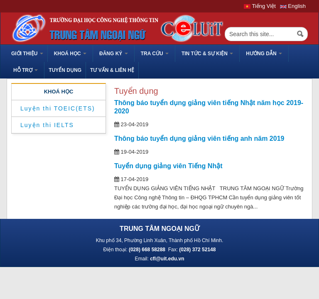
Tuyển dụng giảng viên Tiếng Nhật (168, 165)
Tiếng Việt (260, 6)
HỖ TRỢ (25, 70)
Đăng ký (113, 53)
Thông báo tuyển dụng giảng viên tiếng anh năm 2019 (199, 138)
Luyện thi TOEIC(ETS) (57, 108)
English (293, 6)
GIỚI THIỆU (27, 53)
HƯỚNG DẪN (264, 53)
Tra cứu (155, 53)
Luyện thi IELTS (47, 125)
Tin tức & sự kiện (207, 53)
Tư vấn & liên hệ (112, 70)
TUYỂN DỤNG (65, 70)
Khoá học (70, 53)
